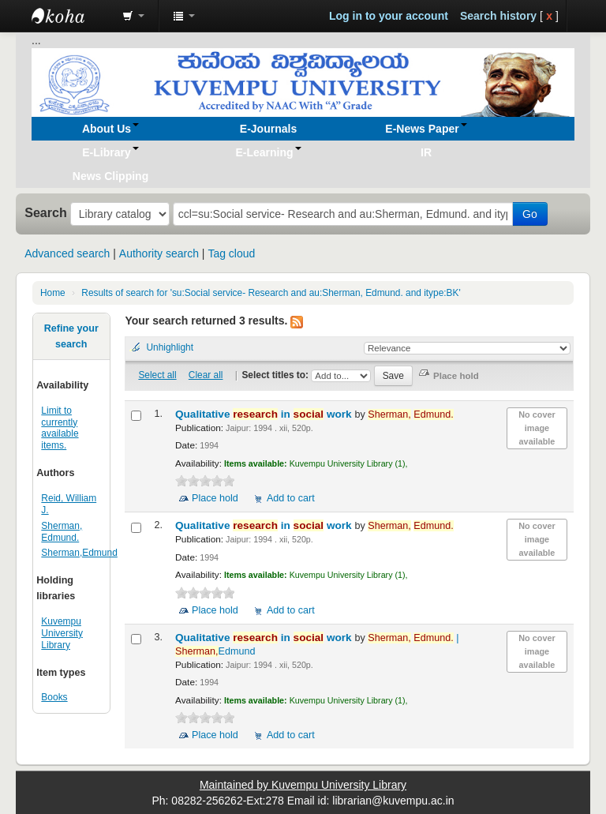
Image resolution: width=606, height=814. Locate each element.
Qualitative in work (264, 414)
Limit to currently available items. (59, 428)
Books (54, 697)
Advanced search (67, 253)
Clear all (206, 375)
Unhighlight (169, 347)
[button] (133, 16)
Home (52, 292)
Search (45, 212)
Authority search (159, 253)
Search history (498, 15)
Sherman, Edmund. (61, 531)
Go (529, 214)
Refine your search (71, 336)
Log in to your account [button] (388, 15)
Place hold (215, 498)
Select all (157, 375)
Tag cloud (231, 253)
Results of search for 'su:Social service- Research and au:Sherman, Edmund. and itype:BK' (270, 292)
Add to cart (291, 498)
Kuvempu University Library (62, 633)
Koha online (71, 16)
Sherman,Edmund (79, 552)
